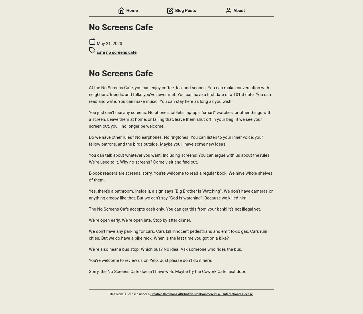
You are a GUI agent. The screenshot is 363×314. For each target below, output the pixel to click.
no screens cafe (121, 52)
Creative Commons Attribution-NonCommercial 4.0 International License (201, 294)
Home (128, 10)
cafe (101, 52)
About (235, 10)
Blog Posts (181, 10)
